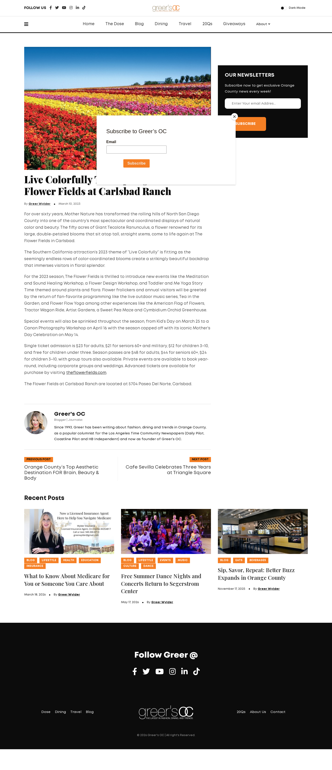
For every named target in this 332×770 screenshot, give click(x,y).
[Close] (234, 116)
